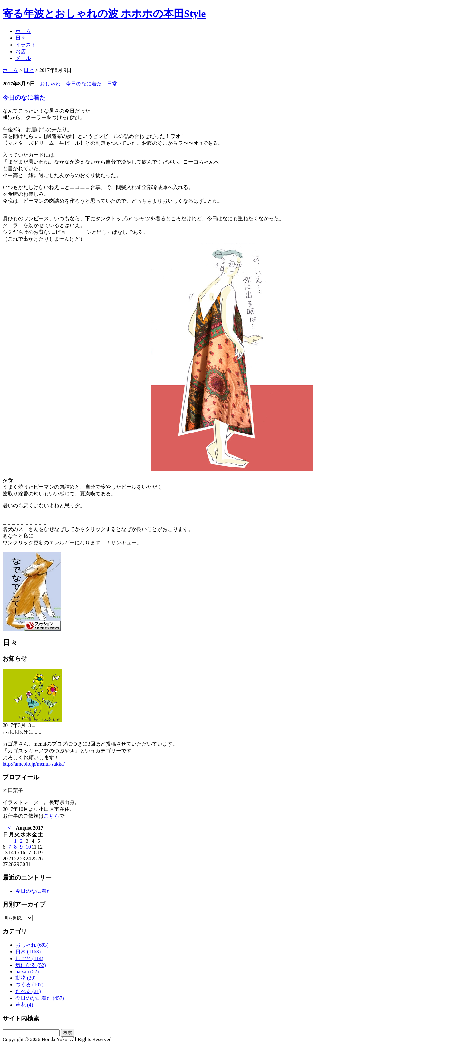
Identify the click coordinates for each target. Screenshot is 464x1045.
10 (28, 847)
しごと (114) (29, 958)
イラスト (25, 44)
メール (23, 58)
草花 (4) (24, 1005)
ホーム (23, 31)
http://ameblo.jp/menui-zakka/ (34, 764)
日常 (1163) (28, 951)
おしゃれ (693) (32, 945)
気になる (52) (30, 965)
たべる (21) (28, 991)
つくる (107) (29, 984)
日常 (112, 83)
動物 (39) (25, 977)
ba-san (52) (27, 971)
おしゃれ (50, 83)
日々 (20, 38)
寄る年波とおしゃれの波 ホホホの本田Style (104, 13)
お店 (20, 51)
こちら (51, 816)
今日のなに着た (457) (39, 998)
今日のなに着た (84, 83)
